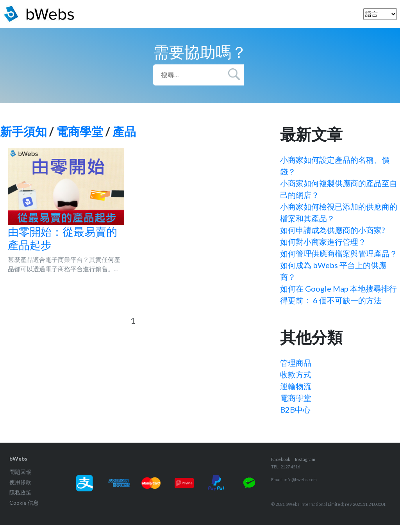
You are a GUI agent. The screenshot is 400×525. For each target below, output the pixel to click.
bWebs (18, 458)
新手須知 (23, 131)
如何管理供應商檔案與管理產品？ (338, 253)
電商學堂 (79, 131)
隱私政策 (20, 492)
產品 (124, 131)
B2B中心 (295, 409)
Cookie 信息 (24, 502)
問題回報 (20, 471)
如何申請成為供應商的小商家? (332, 230)
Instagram (305, 459)
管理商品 (295, 362)
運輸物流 (295, 386)
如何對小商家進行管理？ (323, 241)
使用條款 (20, 482)
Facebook (280, 459)
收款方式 (295, 374)
